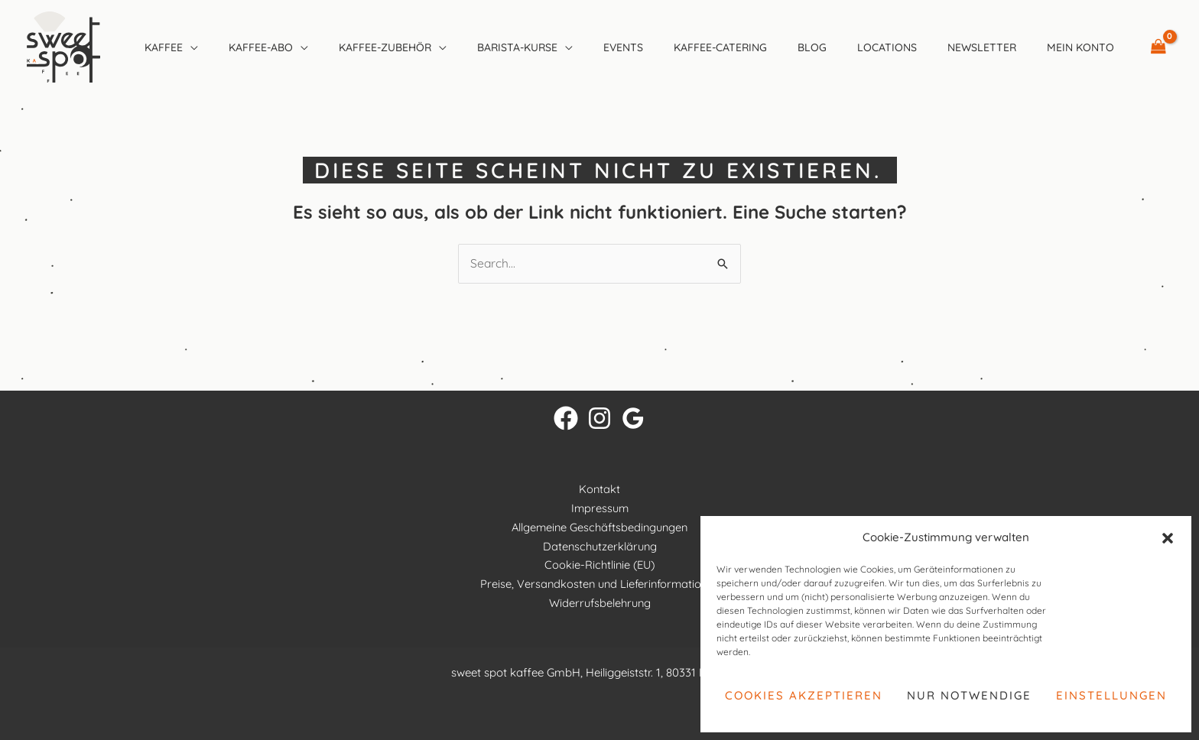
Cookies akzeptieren (803, 695)
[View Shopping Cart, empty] (1158, 47)
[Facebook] (566, 419)
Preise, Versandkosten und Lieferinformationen (600, 584)
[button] (1167, 538)
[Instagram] (599, 419)
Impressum (599, 508)
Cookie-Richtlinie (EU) (599, 565)
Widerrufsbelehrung (600, 603)
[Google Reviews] (633, 419)
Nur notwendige (969, 695)
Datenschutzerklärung (599, 546)
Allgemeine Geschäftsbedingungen (599, 527)
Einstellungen (1111, 695)
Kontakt (600, 489)
